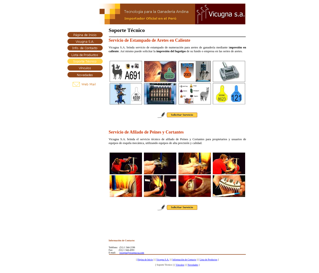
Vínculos (180, 264)
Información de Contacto (184, 259)
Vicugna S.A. (162, 259)
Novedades (192, 264)
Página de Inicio (145, 259)
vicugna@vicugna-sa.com (131, 252)
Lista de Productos (208, 259)
